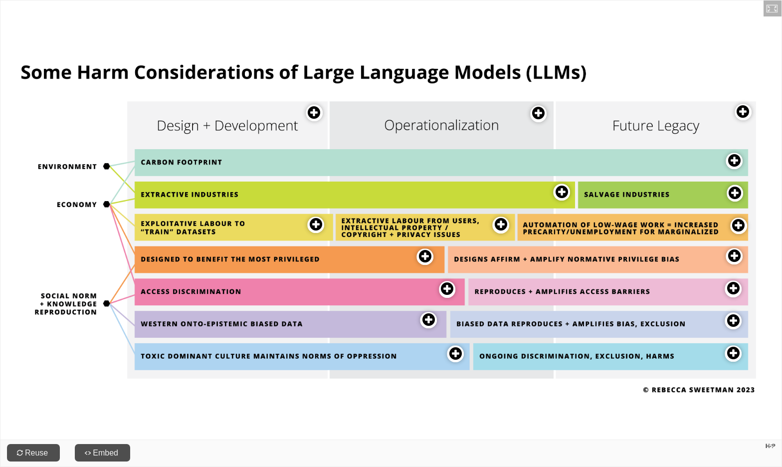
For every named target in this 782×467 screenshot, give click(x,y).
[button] (773, 8)
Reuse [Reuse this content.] (36, 453)
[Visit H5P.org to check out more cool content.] (771, 446)
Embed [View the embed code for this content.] (105, 453)
